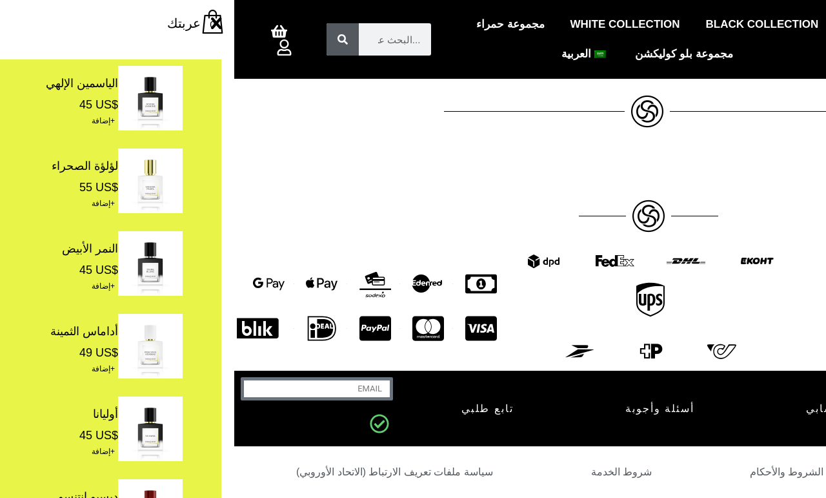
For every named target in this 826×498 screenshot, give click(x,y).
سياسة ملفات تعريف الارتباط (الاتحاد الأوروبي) (160, 471)
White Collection (391, 24)
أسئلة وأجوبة (425, 408)
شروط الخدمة (387, 471)
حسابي (590, 408)
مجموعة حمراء (276, 24)
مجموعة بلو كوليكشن (449, 54)
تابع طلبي (253, 408)
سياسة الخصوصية (726, 471)
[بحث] (108, 39)
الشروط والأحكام (552, 471)
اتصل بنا (741, 408)
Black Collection (528, 24)
